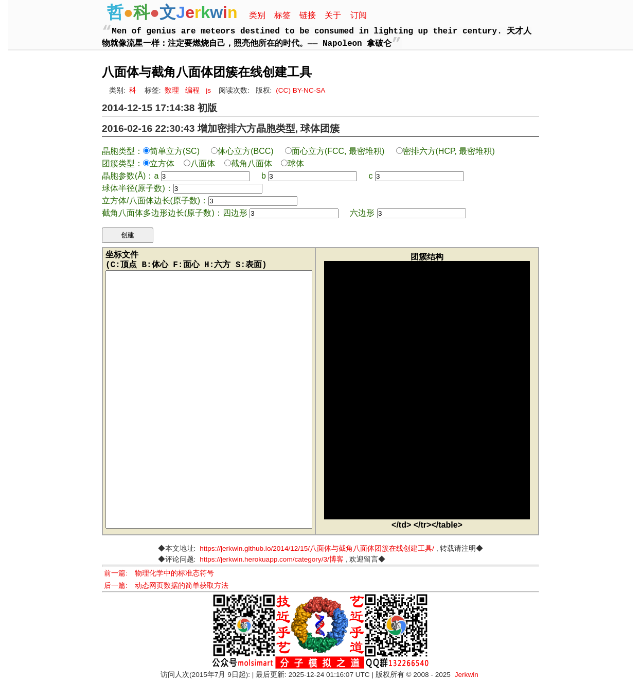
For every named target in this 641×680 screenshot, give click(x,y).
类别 (257, 15)
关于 (333, 15)
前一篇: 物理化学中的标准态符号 (159, 573)
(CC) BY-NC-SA (300, 90)
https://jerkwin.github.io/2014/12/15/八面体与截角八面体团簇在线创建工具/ (317, 548)
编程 (192, 90)
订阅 (358, 15)
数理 (172, 90)
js (208, 90)
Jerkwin (466, 674)
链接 (307, 15)
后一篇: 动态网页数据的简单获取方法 (166, 585)
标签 (282, 15)
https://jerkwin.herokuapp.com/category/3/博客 (272, 559)
